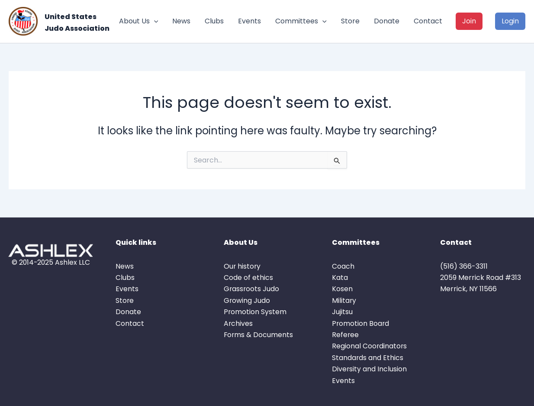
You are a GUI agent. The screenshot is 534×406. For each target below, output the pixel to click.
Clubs (214, 21)
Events (249, 21)
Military (344, 300)
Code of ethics (248, 278)
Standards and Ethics (368, 358)
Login (510, 21)
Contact (428, 21)
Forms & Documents (259, 335)
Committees (301, 21)
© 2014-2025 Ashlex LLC (50, 262)
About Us (138, 21)
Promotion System (255, 312)
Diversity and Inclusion (369, 369)
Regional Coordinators (370, 346)
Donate (386, 21)
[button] (154, 21)
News (181, 21)
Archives (238, 323)
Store (350, 21)
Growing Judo (247, 300)
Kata (340, 278)
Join (469, 21)
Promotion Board (361, 323)
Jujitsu (342, 312)
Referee (345, 335)
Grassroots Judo (252, 289)
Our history (242, 266)
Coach (343, 266)
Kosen (342, 289)
